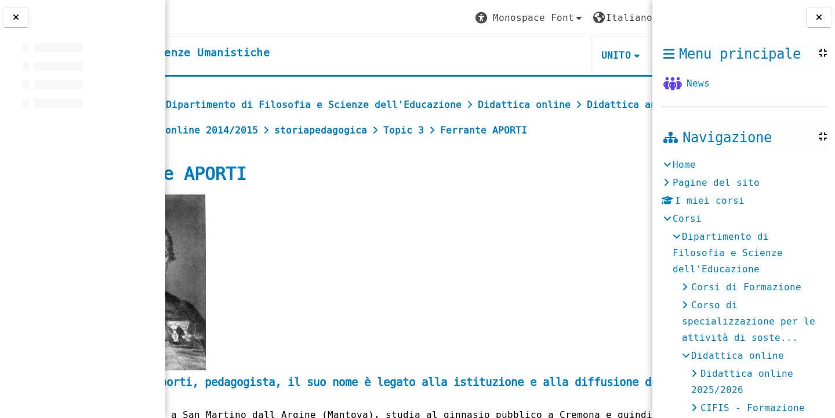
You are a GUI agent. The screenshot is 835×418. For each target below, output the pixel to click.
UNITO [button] (514, 55)
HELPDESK (581, 55)
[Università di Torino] (210, 17)
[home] (263, 53)
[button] (427, 18)
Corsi (687, 218)
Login (619, 17)
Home (684, 164)
